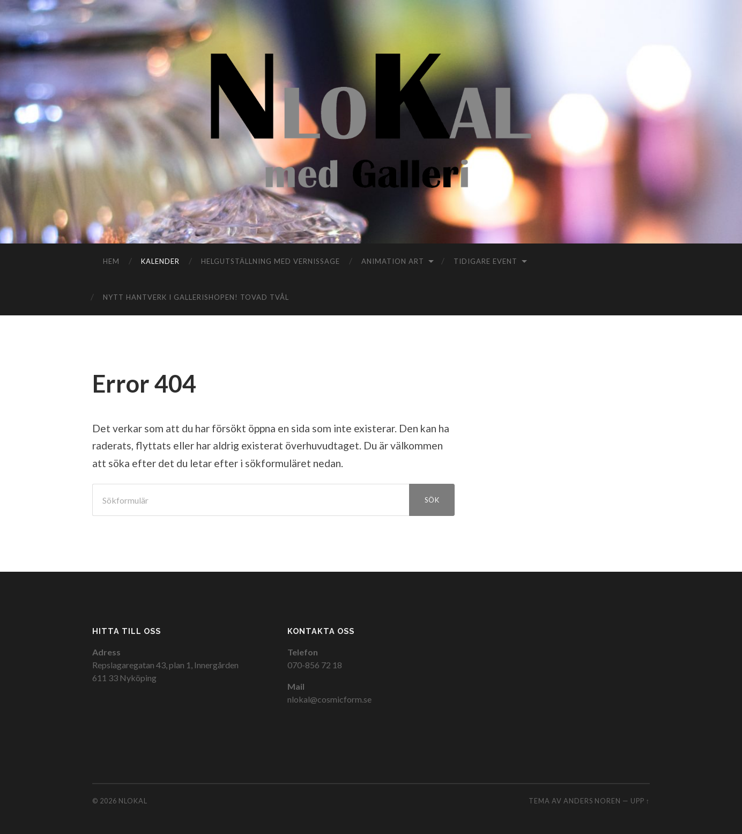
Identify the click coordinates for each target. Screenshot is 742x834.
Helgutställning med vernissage (270, 261)
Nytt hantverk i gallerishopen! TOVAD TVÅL (196, 297)
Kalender (160, 261)
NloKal (132, 800)
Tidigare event (485, 261)
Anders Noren (592, 800)
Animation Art (392, 261)
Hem (111, 261)
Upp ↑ (640, 800)
